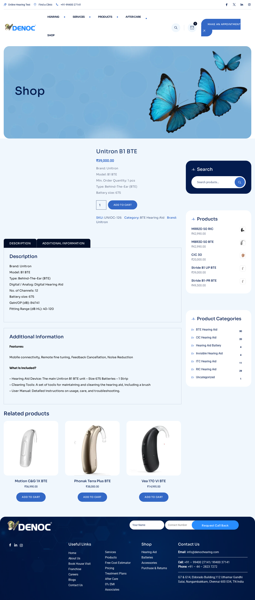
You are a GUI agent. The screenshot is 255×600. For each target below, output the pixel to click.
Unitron (102, 204)
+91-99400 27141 (68, 4)
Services (74, 18)
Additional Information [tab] (63, 225)
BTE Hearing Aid (152, 199)
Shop (143, 18)
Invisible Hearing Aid (209, 335)
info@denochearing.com (203, 533)
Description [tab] (20, 225)
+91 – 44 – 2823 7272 (202, 548)
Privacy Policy (165, 591)
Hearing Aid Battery (208, 327)
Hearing (52, 18)
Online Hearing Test (17, 4)
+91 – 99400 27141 (197, 544)
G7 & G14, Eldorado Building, (196, 558)
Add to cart (123, 186)
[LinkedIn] (16, 527)
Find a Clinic (42, 4)
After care (122, 18)
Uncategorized (205, 358)
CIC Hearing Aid (206, 319)
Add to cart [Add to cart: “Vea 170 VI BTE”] (154, 478)
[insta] (21, 527)
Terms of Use (145, 591)
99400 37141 (221, 544)
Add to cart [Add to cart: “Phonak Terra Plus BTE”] (92, 478)
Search (240, 164)
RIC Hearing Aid (206, 351)
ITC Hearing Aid (206, 343)
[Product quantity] (101, 186)
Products (97, 18)
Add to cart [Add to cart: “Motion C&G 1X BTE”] (31, 478)
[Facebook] (10, 527)
